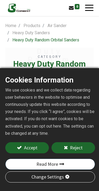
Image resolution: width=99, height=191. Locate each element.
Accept (30, 148)
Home (10, 25)
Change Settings (47, 177)
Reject (76, 148)
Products (31, 25)
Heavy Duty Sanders (31, 32)
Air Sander (57, 25)
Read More (47, 164)
